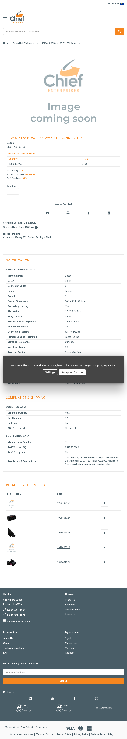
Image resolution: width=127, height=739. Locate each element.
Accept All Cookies (72, 372)
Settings (50, 372)
